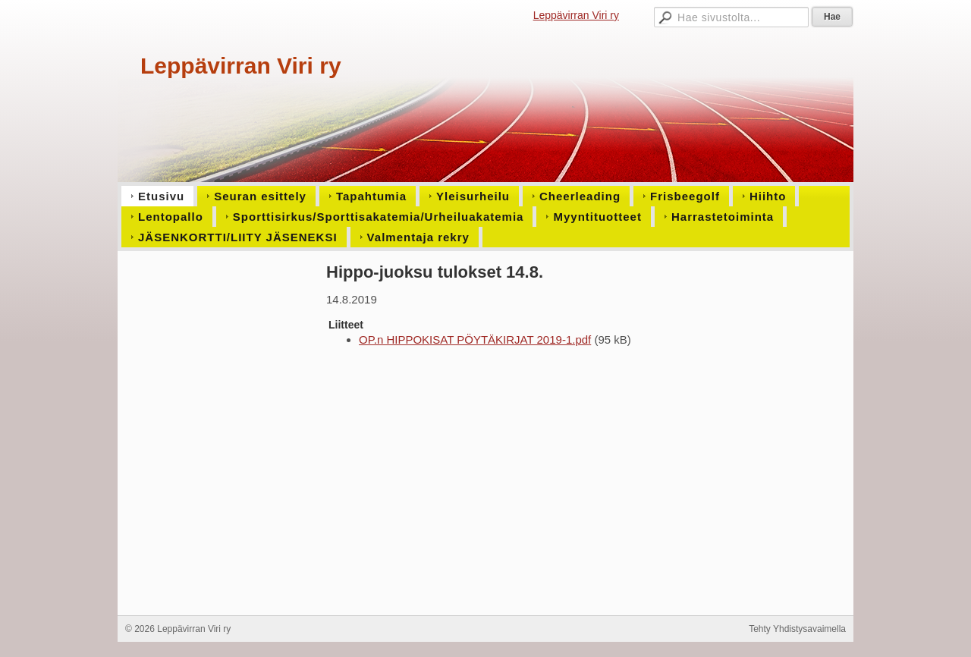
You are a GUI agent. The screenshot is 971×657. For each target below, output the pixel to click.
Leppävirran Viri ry (576, 15)
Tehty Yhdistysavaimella (797, 629)
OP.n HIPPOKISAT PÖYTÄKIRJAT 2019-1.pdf (475, 339)
